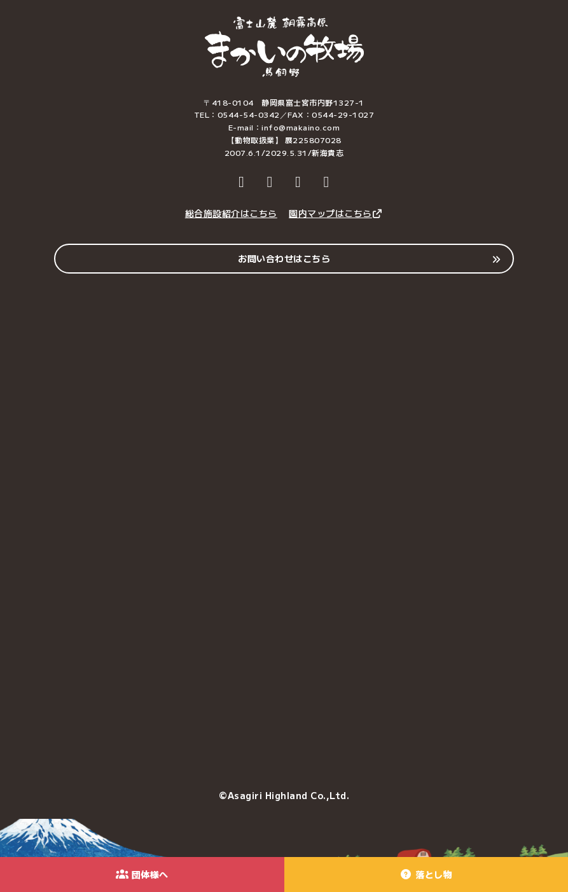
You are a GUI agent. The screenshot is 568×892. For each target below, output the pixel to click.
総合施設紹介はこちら (231, 213)
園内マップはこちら (336, 213)
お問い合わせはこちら (284, 258)
